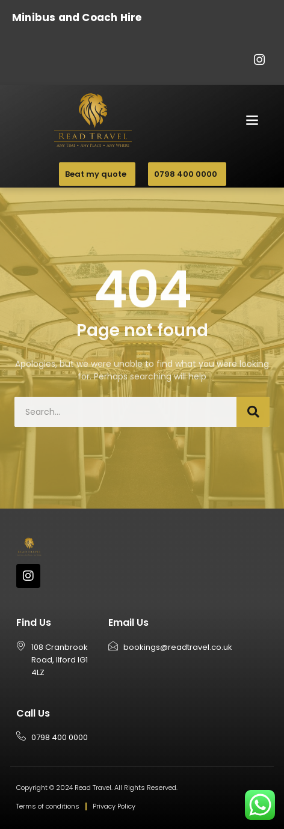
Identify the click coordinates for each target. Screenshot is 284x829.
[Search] (253, 412)
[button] (252, 119)
